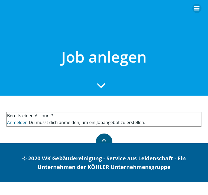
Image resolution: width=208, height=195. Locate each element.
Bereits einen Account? (30, 116)
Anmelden (17, 122)
